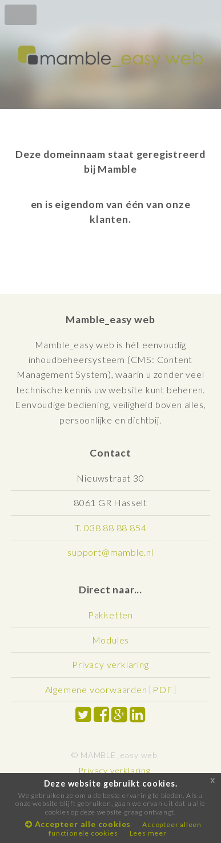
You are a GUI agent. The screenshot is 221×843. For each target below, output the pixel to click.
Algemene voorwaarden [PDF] (110, 689)
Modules (111, 639)
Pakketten (110, 614)
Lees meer (148, 833)
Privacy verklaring (110, 664)
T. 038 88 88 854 (111, 527)
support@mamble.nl (110, 552)
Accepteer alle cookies (78, 824)
